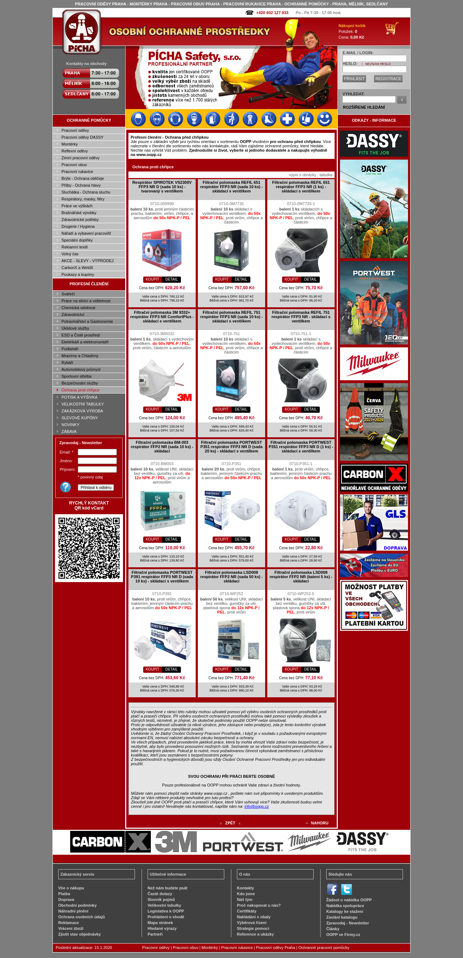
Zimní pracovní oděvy (80, 158)
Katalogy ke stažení (344, 911)
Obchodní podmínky (77, 905)
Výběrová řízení (251, 922)
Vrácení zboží (71, 928)
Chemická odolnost (78, 307)
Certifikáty (246, 911)
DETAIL (171, 279)
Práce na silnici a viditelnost (85, 301)
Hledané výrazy (162, 928)
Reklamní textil (74, 247)
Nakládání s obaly (254, 917)
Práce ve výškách (77, 206)
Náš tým (244, 899)
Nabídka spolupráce (345, 905)
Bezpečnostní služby (79, 383)
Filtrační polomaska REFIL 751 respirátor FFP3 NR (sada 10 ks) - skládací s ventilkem (231, 316)
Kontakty (245, 888)
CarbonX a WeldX (77, 267)
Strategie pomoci (253, 928)
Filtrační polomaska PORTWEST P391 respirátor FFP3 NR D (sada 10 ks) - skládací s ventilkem (162, 576)
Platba (64, 894)
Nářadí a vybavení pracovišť (86, 233)
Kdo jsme (246, 894)
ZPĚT (230, 823)
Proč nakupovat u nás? (259, 905)
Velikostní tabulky (164, 905)
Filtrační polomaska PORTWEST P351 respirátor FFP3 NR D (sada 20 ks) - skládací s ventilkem (231, 446)
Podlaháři (69, 349)
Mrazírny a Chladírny (79, 356)
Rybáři (67, 362)
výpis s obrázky (302, 175)
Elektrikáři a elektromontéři (85, 342)
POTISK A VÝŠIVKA (79, 397)
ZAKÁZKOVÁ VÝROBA (82, 411)
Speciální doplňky (77, 240)
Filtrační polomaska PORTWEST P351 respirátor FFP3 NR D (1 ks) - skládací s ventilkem (301, 446)
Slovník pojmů (161, 899)
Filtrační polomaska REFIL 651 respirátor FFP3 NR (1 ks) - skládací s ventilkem (301, 186)
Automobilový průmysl (81, 369)
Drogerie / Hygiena (78, 226)
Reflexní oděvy (74, 151)
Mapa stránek (160, 922)
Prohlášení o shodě (166, 917)
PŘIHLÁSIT (354, 79)
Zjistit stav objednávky (79, 934)
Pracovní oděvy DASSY (82, 137)
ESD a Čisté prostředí (80, 335)
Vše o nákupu (71, 888)
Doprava (66, 899)
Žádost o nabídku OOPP (349, 900)
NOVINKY (70, 424)
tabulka (325, 175)
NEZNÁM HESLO (378, 64)
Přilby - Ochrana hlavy (81, 185)
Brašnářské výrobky (79, 213)
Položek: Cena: (352, 31)
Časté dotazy (160, 894)
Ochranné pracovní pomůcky (323, 947)
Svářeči (68, 294)
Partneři (155, 934)
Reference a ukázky (255, 934)
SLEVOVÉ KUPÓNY (79, 418)
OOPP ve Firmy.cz (343, 934)
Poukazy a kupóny (77, 274)
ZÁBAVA (69, 431)
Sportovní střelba (76, 376)
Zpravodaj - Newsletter (347, 923)
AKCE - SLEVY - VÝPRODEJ (87, 261)
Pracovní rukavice (77, 171)
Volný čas (69, 254)
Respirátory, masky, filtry (83, 199)
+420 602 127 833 (272, 12)
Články (332, 929)
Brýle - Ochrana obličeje (82, 178)
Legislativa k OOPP (166, 911)
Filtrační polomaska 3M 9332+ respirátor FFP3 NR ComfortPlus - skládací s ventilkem (162, 316)
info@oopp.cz (257, 806)
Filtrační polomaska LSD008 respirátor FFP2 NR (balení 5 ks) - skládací (300, 576)
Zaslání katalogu (341, 917)
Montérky (69, 144)
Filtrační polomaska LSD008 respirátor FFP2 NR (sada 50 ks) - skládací (231, 576)
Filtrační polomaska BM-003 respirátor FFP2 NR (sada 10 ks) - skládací (162, 446)
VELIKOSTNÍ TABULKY (82, 404)
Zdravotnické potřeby (80, 219)
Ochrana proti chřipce (80, 390)
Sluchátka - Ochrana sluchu (85, 192)
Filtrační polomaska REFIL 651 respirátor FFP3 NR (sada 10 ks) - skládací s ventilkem (231, 186)
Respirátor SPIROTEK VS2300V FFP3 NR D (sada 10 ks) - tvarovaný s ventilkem (162, 186)
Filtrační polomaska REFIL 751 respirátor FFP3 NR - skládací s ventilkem (301, 316)
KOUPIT (152, 279)
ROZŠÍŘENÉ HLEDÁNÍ (364, 107)
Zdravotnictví (72, 314)
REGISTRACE (388, 79)
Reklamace (68, 922)
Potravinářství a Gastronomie (87, 321)
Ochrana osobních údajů (81, 917)
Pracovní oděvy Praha (275, 947)
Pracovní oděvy (75, 130)
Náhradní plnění (73, 911)
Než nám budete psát (167, 888)
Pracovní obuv (74, 164)
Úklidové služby (75, 328)
